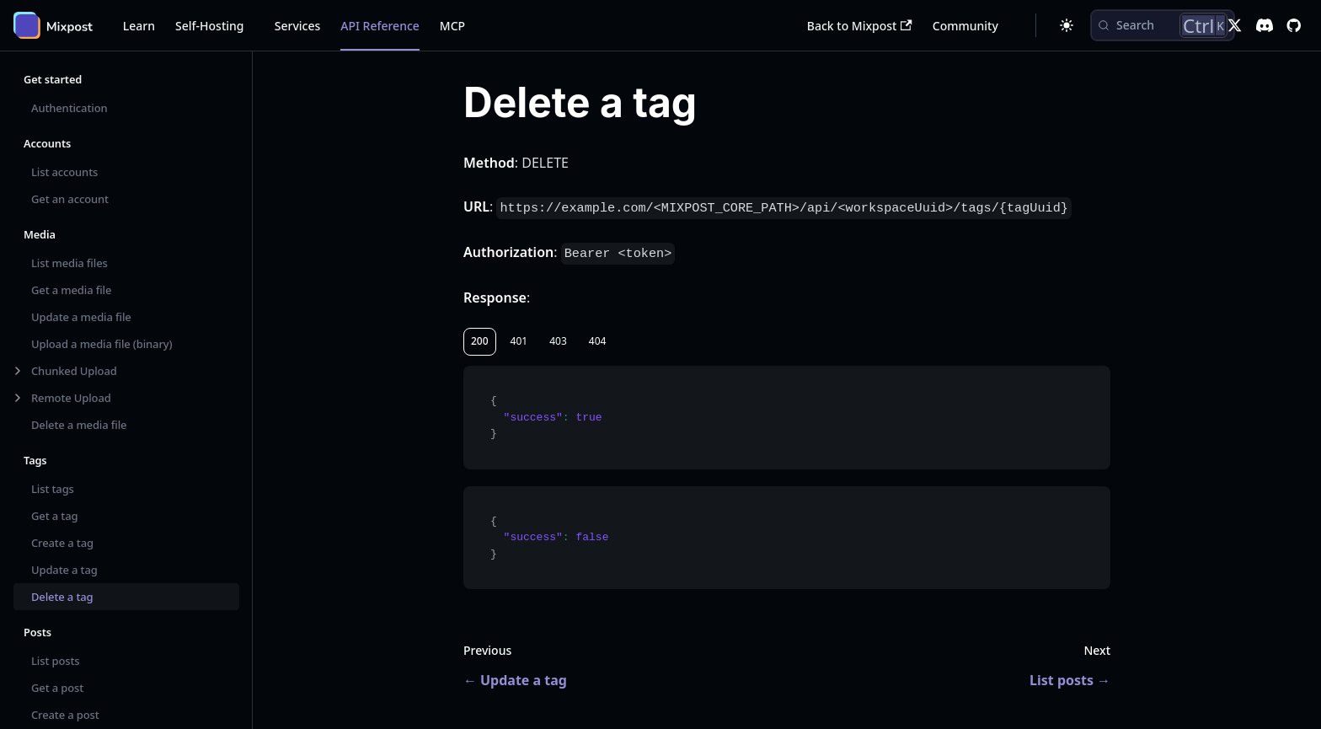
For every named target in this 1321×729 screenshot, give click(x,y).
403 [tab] (558, 341)
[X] (1234, 25)
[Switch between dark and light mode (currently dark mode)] (1066, 25)
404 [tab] (598, 341)
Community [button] (965, 26)
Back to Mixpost (859, 26)
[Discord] (1264, 25)
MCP (452, 26)
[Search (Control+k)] (1162, 25)
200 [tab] (480, 341)
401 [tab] (519, 341)
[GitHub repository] (1294, 25)
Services (298, 26)
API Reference (380, 26)
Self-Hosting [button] (209, 26)
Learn (139, 26)
